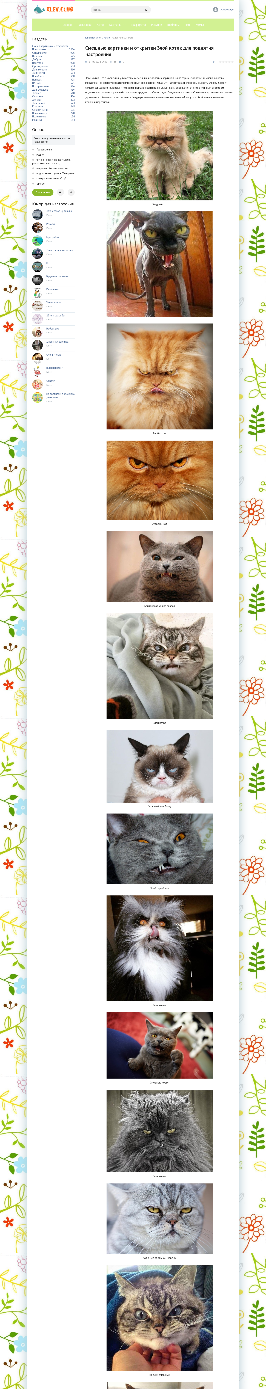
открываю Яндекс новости (52, 168)
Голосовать (43, 192)
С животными (40, 109)
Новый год (38, 76)
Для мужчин (39, 73)
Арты (100, 25)
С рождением (40, 66)
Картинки (115, 25)
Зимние (36, 93)
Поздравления (40, 86)
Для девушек (40, 89)
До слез (37, 99)
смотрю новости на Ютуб (51, 178)
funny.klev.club (92, 37)
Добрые (37, 59)
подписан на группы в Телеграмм (55, 173)
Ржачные (37, 119)
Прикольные (39, 49)
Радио (40, 154)
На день (37, 56)
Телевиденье (44, 149)
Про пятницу (39, 113)
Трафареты (138, 25)
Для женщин (39, 69)
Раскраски (84, 25)
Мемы (200, 25)
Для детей (38, 103)
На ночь (36, 83)
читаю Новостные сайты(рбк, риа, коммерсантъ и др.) (51, 161)
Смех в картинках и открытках (50, 46)
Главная (67, 25)
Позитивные (39, 116)
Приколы (37, 79)
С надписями (39, 52)
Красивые (38, 106)
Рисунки (156, 25)
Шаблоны (173, 25)
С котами (106, 37)
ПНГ (187, 25)
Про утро (37, 62)
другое (40, 183)
